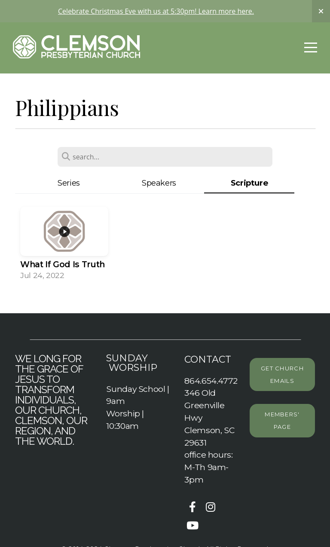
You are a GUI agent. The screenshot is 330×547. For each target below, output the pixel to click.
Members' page (282, 420)
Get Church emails (282, 374)
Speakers (159, 183)
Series (69, 183)
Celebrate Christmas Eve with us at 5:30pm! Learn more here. (156, 11)
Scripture (249, 183)
